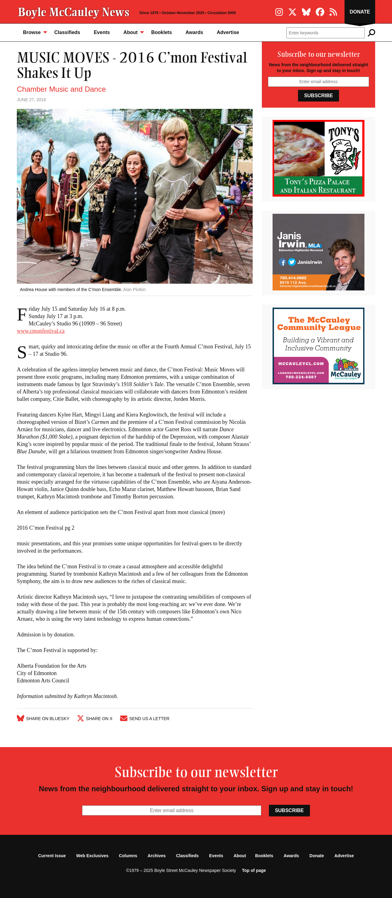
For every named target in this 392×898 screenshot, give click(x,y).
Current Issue (52, 855)
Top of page (254, 870)
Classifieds (67, 32)
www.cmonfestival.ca (41, 331)
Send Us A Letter (144, 718)
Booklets (161, 32)
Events (102, 32)
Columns (128, 855)
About (133, 32)
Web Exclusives (92, 855)
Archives (157, 855)
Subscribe (318, 95)
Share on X (94, 718)
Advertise (228, 32)
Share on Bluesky (43, 718)
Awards (194, 32)
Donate (360, 11)
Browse (35, 32)
